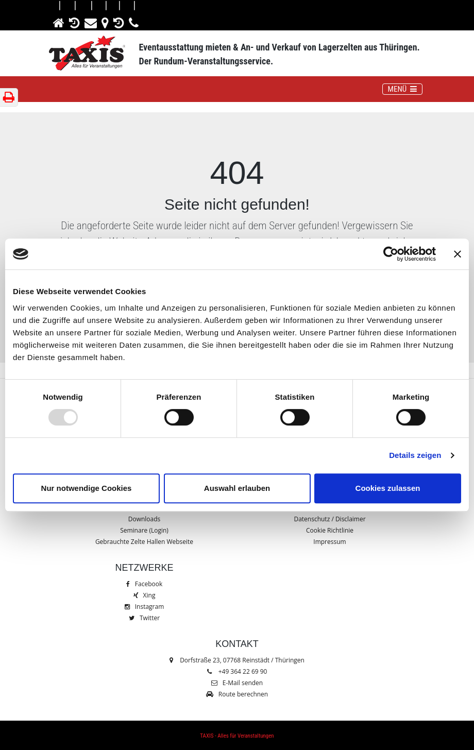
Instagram (144, 606)
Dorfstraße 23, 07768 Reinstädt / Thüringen (237, 660)
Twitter (144, 617)
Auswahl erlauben (237, 488)
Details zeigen (415, 455)
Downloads (144, 519)
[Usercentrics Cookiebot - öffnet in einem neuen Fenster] (391, 254)
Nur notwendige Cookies (86, 488)
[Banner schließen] (457, 254)
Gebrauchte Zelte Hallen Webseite (144, 541)
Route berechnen (237, 694)
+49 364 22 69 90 (242, 671)
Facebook (144, 583)
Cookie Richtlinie (329, 530)
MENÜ (404, 88)
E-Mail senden (237, 682)
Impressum (329, 541)
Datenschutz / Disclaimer (329, 519)
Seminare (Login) (144, 530)
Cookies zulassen (388, 488)
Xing (144, 595)
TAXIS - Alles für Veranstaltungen (237, 735)
